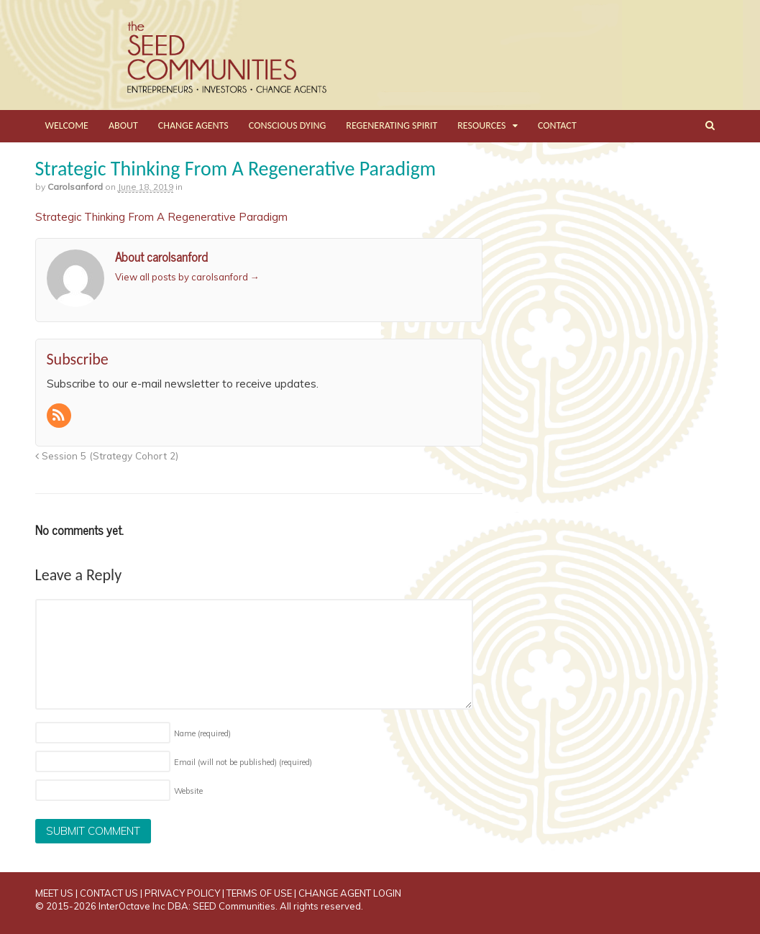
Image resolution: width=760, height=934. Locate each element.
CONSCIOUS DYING (287, 125)
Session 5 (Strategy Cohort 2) (106, 455)
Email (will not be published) (243, 762)
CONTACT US (109, 893)
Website (188, 791)
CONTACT (557, 125)
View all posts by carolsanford (187, 277)
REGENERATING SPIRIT (391, 125)
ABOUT (123, 125)
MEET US (54, 893)
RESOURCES (481, 125)
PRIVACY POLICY (182, 893)
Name (202, 733)
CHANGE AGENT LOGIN (349, 893)
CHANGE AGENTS (193, 125)
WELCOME (66, 125)
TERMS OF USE (259, 893)
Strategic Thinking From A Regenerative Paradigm (161, 217)
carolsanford (75, 186)
